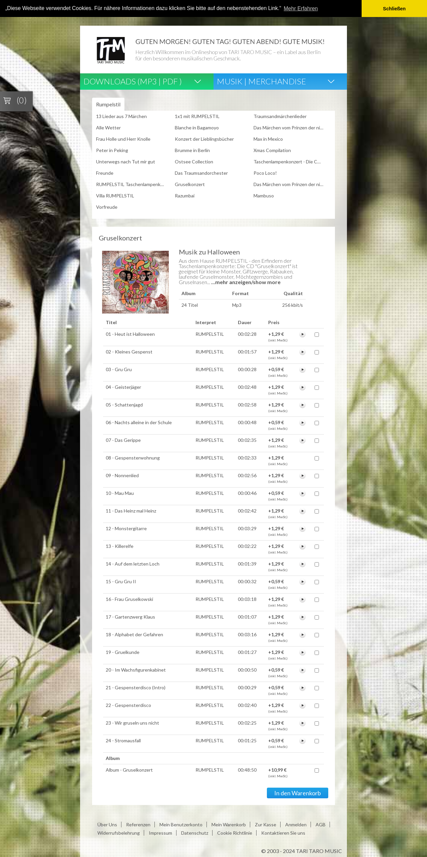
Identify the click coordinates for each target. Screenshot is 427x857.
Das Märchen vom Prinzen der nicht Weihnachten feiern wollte (291, 184)
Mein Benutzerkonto (180, 824)
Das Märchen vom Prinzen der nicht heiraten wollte (291, 127)
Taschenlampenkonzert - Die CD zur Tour (291, 161)
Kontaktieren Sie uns (283, 832)
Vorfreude (106, 206)
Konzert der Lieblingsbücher (204, 138)
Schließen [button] (394, 8)
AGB (321, 824)
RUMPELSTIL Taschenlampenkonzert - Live (133, 184)
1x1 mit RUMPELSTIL (197, 116)
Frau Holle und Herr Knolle (123, 138)
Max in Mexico (268, 138)
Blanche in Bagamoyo (197, 127)
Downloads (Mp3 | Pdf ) (132, 80)
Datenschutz (194, 832)
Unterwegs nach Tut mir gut (125, 161)
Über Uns (107, 824)
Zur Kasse (265, 824)
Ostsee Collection (194, 161)
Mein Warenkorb (228, 824)
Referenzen (138, 824)
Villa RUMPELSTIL (115, 195)
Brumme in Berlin (192, 150)
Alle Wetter (108, 127)
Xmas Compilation (272, 150)
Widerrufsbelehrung (118, 832)
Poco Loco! (265, 172)
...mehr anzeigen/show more (246, 281)
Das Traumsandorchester (201, 172)
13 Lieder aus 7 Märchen (121, 116)
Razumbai (184, 195)
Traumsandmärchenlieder (280, 116)
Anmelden (296, 824)
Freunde (104, 172)
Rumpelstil (108, 104)
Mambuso (264, 195)
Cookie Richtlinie (234, 832)
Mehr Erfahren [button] (301, 8)
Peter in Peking (112, 150)
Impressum (160, 832)
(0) (22, 100)
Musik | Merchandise (261, 80)
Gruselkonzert (190, 184)
